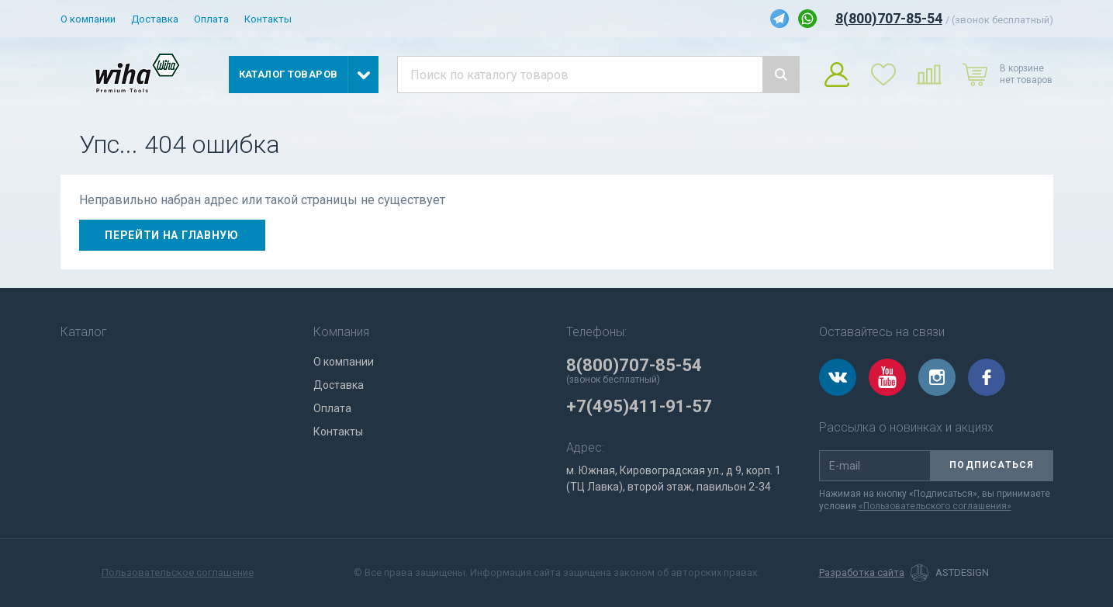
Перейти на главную (172, 235)
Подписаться (991, 465)
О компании (88, 19)
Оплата (211, 19)
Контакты (268, 19)
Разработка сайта (861, 572)
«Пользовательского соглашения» (935, 506)
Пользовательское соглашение (178, 572)
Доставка (154, 19)
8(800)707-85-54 (888, 18)
